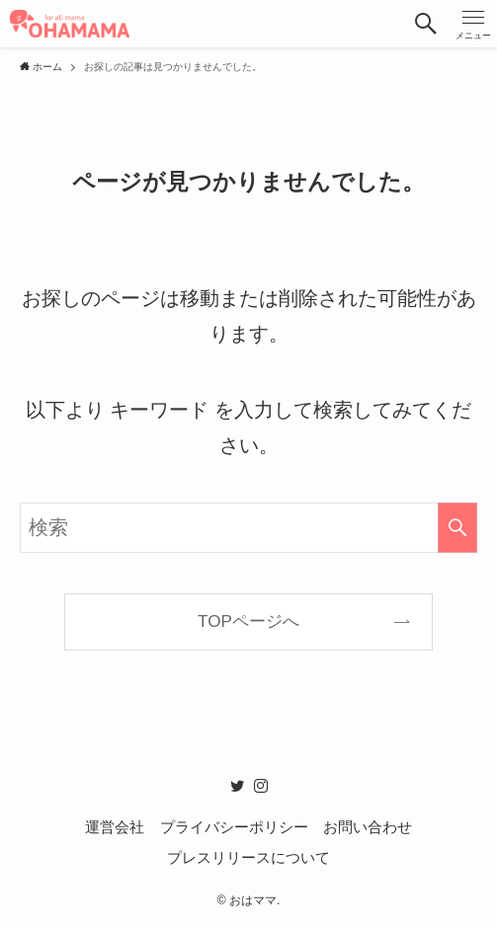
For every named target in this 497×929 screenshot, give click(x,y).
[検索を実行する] (457, 527)
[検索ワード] (248, 527)
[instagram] (261, 786)
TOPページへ (248, 621)
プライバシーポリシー (234, 826)
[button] (426, 23)
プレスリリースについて (248, 857)
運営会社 (114, 826)
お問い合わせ (367, 826)
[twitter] (237, 786)
